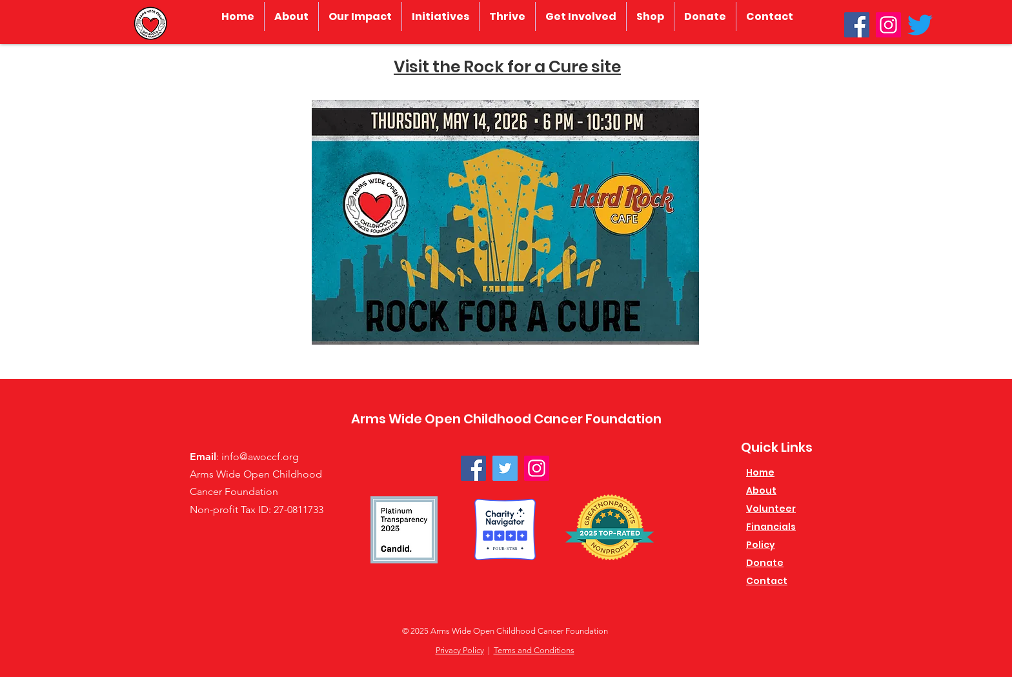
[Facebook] (856, 24)
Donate (765, 562)
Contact (766, 580)
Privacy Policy (460, 650)
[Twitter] (920, 24)
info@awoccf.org (260, 456)
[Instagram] (888, 24)
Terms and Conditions (534, 650)
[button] (291, 16)
